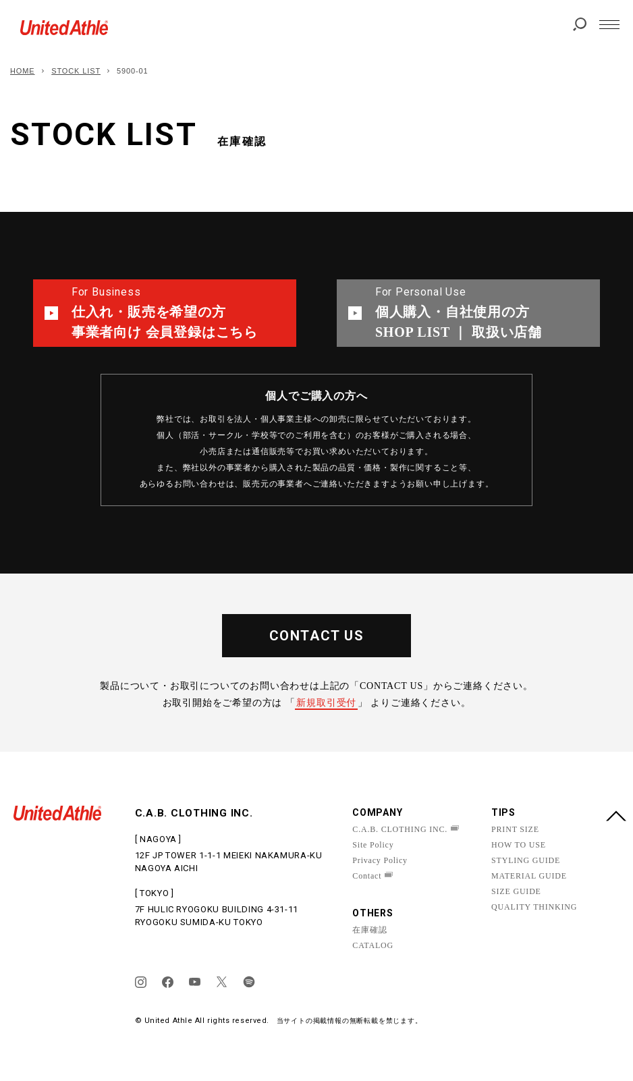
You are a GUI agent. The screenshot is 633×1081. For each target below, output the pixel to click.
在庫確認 (369, 930)
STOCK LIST (76, 71)
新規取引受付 (326, 703)
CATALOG (372, 945)
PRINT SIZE (515, 829)
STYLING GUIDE (525, 860)
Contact (366, 876)
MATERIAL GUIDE (529, 876)
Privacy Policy (380, 860)
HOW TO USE (518, 845)
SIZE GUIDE (516, 891)
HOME (22, 71)
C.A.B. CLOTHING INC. (399, 829)
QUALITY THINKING (534, 907)
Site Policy (372, 845)
